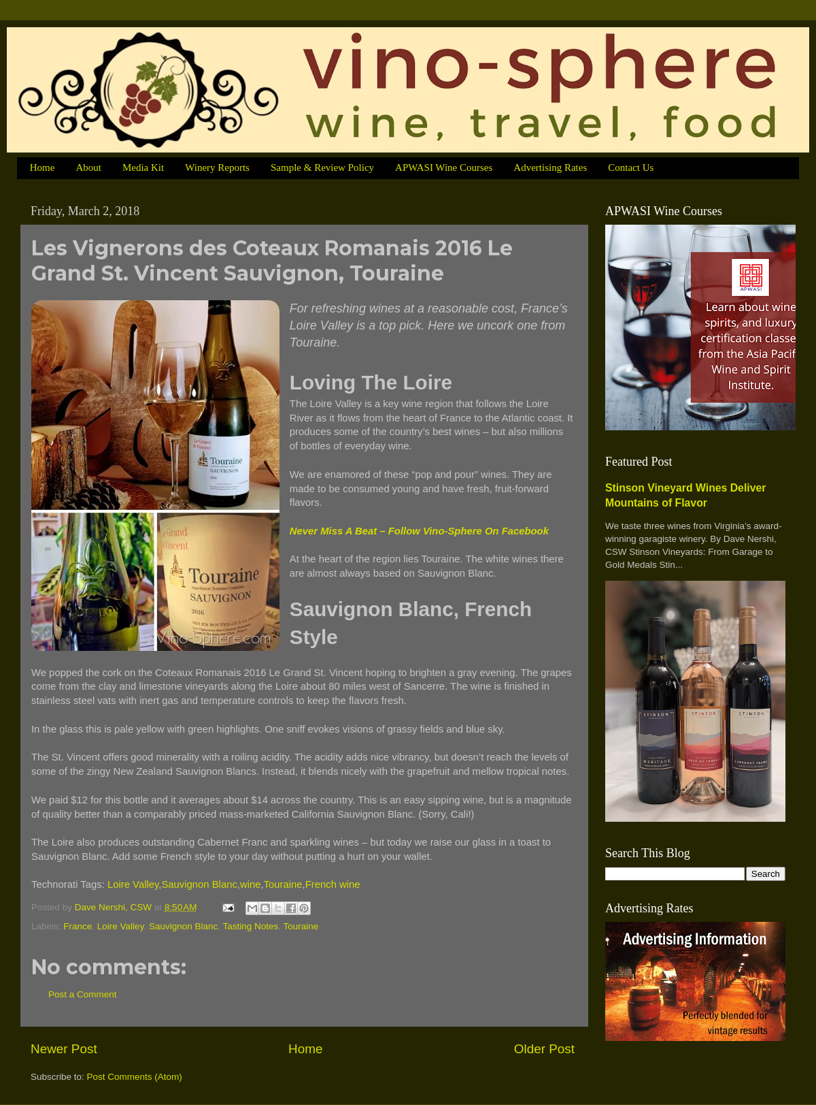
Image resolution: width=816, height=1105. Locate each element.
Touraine (283, 884)
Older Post (544, 1049)
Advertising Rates (550, 167)
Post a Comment (82, 994)
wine (250, 884)
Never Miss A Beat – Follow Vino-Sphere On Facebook (419, 531)
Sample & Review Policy (322, 167)
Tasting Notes (251, 926)
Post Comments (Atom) (134, 1077)
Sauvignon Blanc (199, 884)
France (77, 926)
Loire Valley (132, 884)
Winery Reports (217, 167)
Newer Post (64, 1049)
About (88, 167)
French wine (332, 884)
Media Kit (143, 167)
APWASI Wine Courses (443, 167)
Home (42, 167)
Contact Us (630, 167)
